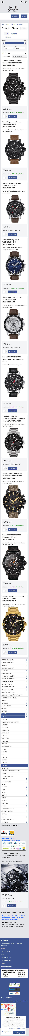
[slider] (3, 43)
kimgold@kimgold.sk (6, 966)
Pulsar (3, 814)
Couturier (5, 727)
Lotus (3, 797)
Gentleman (5, 738)
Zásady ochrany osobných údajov (17, 1028)
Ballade (4, 719)
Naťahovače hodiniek (8, 697)
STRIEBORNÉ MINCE (7, 819)
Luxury (4, 743)
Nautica (4, 800)
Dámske (15, 779)
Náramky (14, 671)
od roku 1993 (15, 11)
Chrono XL (5, 730)
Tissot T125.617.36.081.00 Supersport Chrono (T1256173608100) (11, 537)
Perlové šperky (14, 684)
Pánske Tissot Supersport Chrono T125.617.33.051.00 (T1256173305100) (12, 63)
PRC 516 (4, 757)
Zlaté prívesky (14, 673)
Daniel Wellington (7, 808)
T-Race (4, 773)
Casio (3, 784)
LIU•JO (14, 806)
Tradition (5, 768)
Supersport (6, 765)
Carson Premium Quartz (10, 722)
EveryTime (5, 733)
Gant (14, 789)
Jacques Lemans (14, 811)
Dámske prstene (14, 681)
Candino (4, 711)
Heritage (5, 741)
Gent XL (4, 735)
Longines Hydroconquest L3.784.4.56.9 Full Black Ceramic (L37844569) (13, 855)
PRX (3, 754)
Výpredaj (14, 822)
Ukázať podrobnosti (6, 1032)
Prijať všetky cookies (19, 1033)
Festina (14, 795)
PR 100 (4, 749)
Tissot (14, 714)
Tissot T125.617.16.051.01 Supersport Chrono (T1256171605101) (11, 185)
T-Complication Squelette (11, 770)
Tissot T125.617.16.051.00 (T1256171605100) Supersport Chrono (13, 359)
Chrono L (5, 725)
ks (5, 116)
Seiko (3, 792)
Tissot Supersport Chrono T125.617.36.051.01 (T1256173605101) (11, 124)
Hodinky (14, 700)
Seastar (4, 760)
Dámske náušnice (14, 662)
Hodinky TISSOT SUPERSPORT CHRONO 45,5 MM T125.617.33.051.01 (13, 598)
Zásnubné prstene (14, 679)
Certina (14, 708)
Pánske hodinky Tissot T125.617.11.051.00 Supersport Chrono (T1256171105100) (13, 419)
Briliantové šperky (14, 687)
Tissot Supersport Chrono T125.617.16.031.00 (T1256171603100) (11, 300)
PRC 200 (4, 752)
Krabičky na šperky (8, 692)
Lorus (14, 816)
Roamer (14, 787)
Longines (14, 703)
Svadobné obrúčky (14, 676)
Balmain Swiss (14, 706)
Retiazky (14, 665)
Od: (8, 47)
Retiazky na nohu (7, 668)
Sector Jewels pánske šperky (12, 695)
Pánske (15, 716)
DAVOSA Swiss (14, 781)
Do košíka (12, 116)
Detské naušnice (14, 660)
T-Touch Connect (8, 776)
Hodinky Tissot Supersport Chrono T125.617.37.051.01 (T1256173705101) (12, 476)
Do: (20, 47)
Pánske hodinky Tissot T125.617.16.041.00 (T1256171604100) (10, 242)
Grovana (14, 803)
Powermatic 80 (7, 746)
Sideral (4, 762)
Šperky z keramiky (14, 689)
